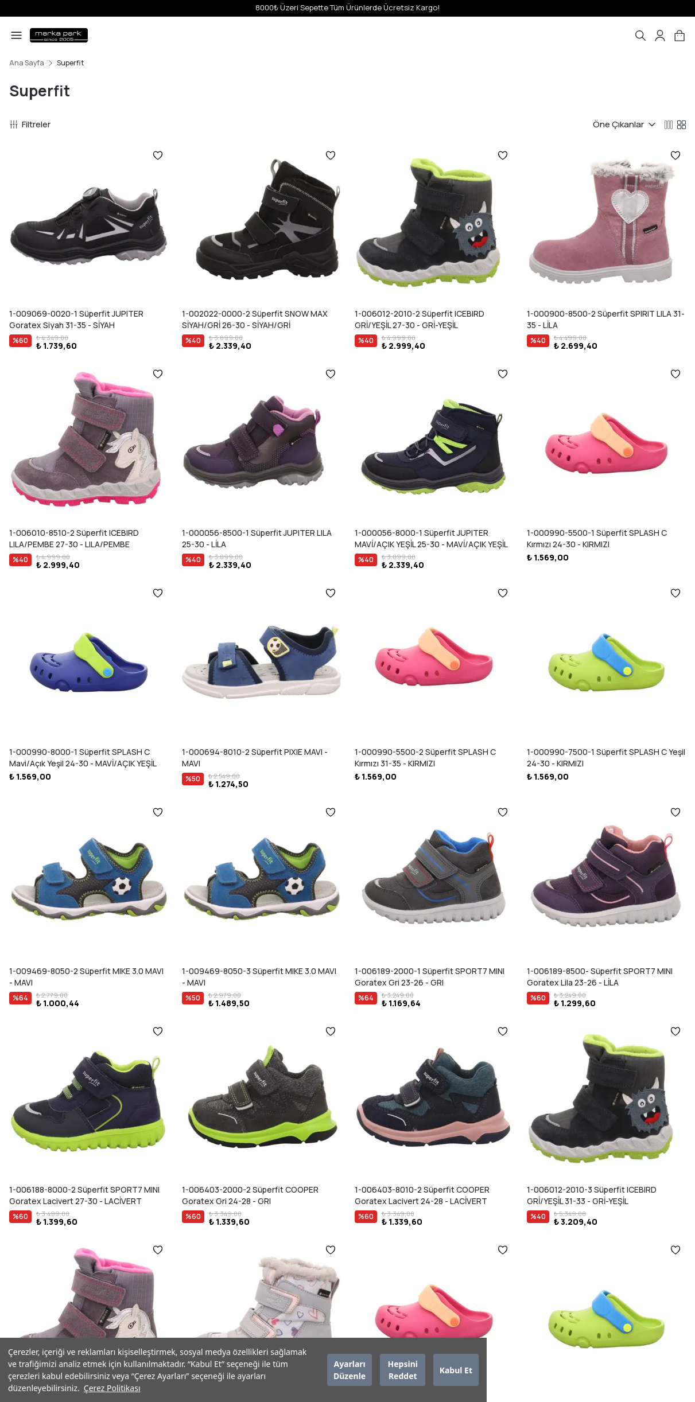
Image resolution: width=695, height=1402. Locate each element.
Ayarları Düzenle (349, 1369)
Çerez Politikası (112, 1387)
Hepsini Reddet (403, 1369)
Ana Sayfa (26, 63)
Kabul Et (456, 1370)
